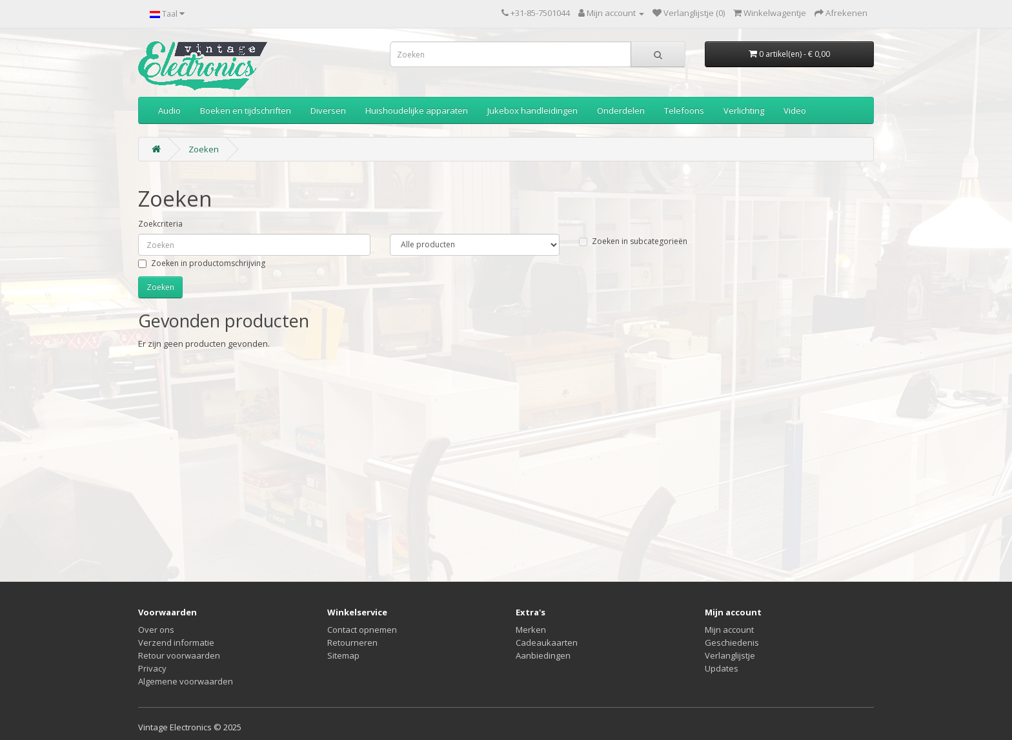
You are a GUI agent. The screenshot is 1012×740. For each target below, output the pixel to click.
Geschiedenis (732, 642)
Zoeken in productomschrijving (201, 263)
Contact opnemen (362, 629)
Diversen (328, 110)
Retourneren (352, 642)
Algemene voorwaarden (185, 681)
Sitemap (343, 655)
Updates (721, 668)
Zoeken (203, 149)
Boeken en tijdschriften (245, 110)
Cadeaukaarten (547, 642)
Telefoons (684, 110)
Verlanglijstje (730, 655)
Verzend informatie (176, 642)
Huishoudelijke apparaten (416, 110)
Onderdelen (621, 110)
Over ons (156, 629)
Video (795, 110)
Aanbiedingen (543, 655)
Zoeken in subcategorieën (633, 241)
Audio (169, 110)
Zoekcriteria (160, 223)
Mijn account (729, 629)
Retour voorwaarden (179, 655)
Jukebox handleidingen (532, 110)
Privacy (152, 668)
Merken (531, 629)
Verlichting (744, 110)
